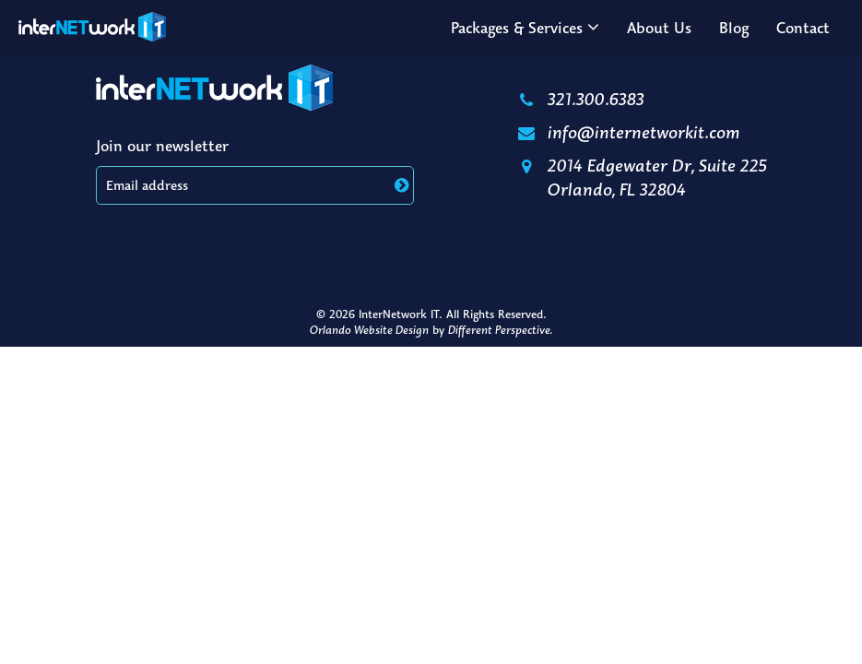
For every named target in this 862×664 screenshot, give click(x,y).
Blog (734, 28)
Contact (803, 28)
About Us (659, 28)
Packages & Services (517, 28)
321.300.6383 (579, 99)
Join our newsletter (162, 146)
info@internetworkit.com (627, 132)
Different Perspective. (500, 330)
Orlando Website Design (369, 330)
